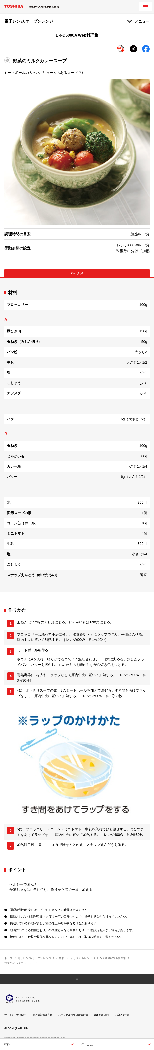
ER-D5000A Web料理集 (111, 958)
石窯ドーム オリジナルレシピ (74, 958)
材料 (7, 1044)
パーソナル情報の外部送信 (73, 1014)
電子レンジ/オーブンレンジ (34, 958)
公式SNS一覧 (121, 1014)
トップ (8, 958)
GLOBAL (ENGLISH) (16, 1028)
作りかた (87, 1044)
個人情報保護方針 (42, 1014)
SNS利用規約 (101, 1014)
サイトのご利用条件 (15, 1014)
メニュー (142, 21)
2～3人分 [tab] (77, 273)
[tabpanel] (77, 434)
